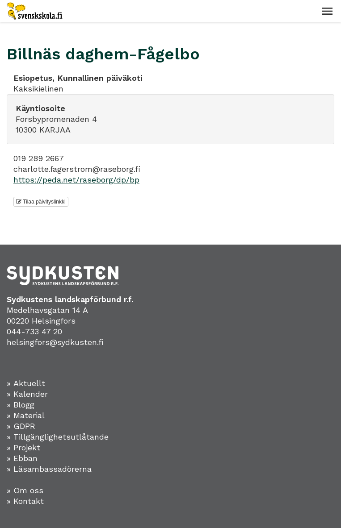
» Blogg (20, 404)
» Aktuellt (26, 383)
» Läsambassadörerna (49, 469)
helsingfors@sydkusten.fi (55, 342)
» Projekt (23, 447)
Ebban (25, 458)
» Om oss (25, 490)
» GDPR (21, 426)
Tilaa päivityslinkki (41, 202)
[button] (327, 11)
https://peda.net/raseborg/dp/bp (76, 179)
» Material (26, 415)
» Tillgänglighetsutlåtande (58, 436)
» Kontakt (25, 501)
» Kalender (27, 394)
